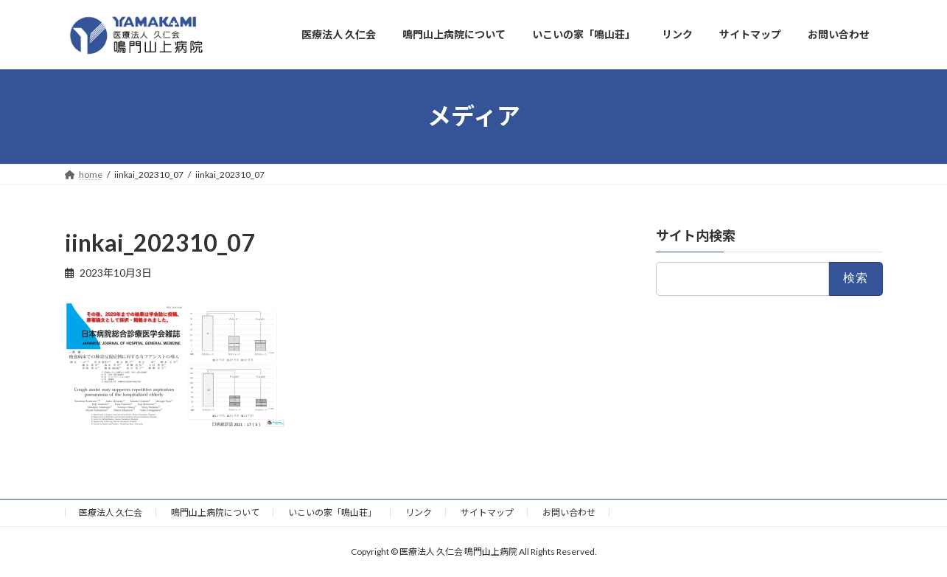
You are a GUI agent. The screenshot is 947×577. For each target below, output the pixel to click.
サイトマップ (487, 512)
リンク (418, 512)
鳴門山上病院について (215, 512)
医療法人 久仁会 (110, 512)
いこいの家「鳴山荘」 (332, 512)
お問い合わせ (568, 512)
